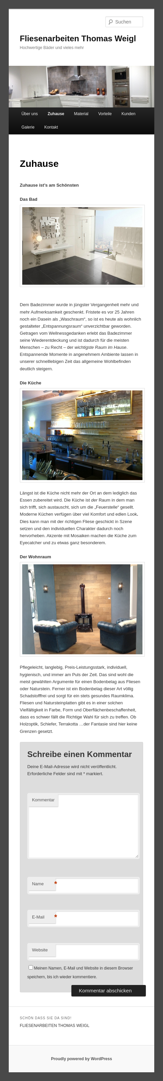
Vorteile (105, 113)
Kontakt (51, 127)
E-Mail (44, 917)
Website (40, 949)
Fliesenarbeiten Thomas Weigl (78, 38)
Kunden (128, 113)
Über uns (30, 113)
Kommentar (43, 799)
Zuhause (55, 113)
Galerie (28, 127)
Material (81, 113)
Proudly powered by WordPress (81, 1058)
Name (44, 884)
